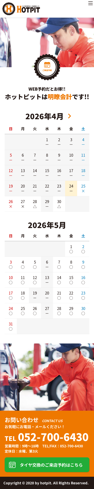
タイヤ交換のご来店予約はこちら (51, 465)
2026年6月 (69, 116)
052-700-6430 (53, 436)
